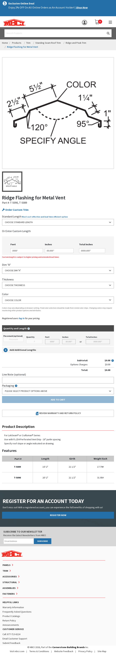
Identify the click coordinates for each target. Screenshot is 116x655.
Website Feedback (63, 651)
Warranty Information (13, 607)
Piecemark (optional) (13, 336)
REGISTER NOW (58, 515)
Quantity (30, 337)
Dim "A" (6, 264)
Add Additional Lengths (20, 350)
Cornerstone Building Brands (68, 647)
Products (16, 42)
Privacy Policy (85, 651)
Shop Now (82, 7)
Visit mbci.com (17, 651)
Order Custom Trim (15, 210)
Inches (65, 337)
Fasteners (9, 593)
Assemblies (9, 588)
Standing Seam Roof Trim (48, 42)
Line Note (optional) (14, 374)
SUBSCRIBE (42, 541)
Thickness (8, 279)
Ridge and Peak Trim (76, 42)
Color (5, 294)
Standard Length (12, 216)
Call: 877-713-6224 (11, 634)
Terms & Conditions (39, 651)
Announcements (11, 624)
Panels (6, 565)
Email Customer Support (15, 638)
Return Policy (9, 620)
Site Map (102, 651)
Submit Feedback (11, 643)
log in (22, 318)
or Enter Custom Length (16, 231)
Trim (28, 42)
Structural (10, 582)
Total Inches (91, 337)
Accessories (10, 576)
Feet (47, 337)
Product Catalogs (11, 616)
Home (5, 42)
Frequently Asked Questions (17, 611)
